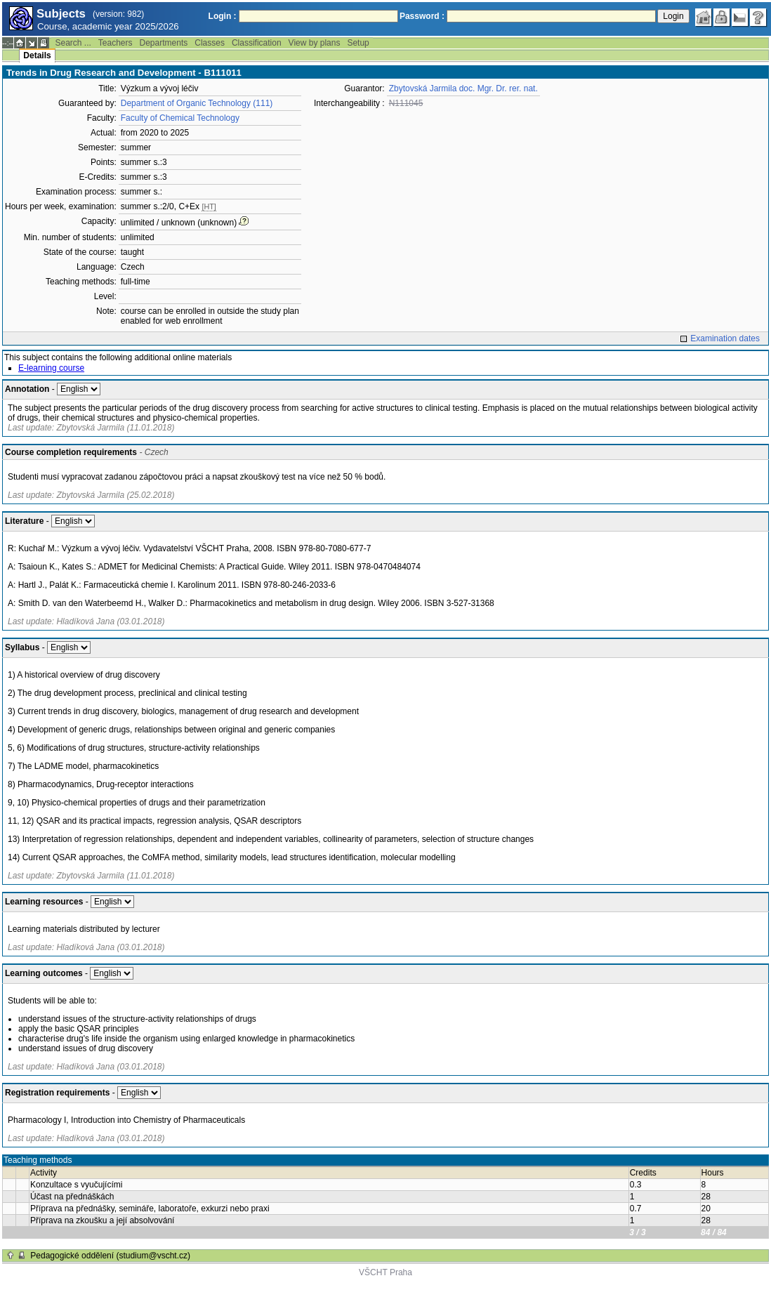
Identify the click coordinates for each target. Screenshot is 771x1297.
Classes (210, 43)
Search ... (73, 43)
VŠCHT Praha (385, 1272)
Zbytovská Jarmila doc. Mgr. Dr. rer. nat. (463, 88)
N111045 (406, 103)
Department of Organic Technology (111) (197, 103)
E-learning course (51, 368)
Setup (358, 43)
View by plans (315, 43)
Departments (164, 43)
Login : (223, 16)
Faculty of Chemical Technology (180, 118)
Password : (422, 16)
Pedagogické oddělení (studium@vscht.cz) (110, 1255)
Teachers (115, 43)
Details (37, 55)
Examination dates (725, 338)
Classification (257, 43)
